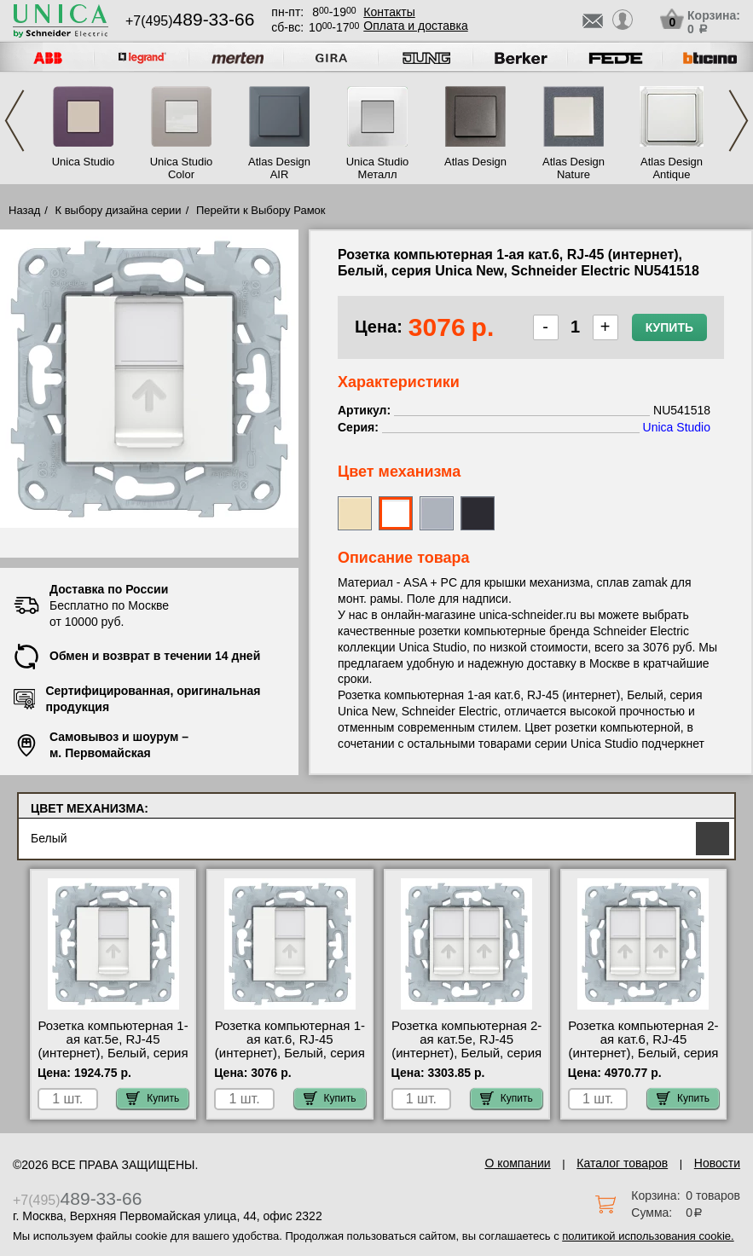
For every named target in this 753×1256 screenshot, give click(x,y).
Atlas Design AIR (279, 168)
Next (738, 121)
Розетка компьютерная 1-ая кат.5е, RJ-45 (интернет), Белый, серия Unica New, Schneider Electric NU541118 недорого (113, 1060)
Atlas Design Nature (573, 168)
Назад (24, 210)
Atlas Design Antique (671, 168)
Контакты (388, 12)
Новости (717, 1163)
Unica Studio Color (181, 168)
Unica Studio (83, 161)
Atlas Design (475, 161)
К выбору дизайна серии (118, 210)
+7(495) (189, 21)
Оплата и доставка (415, 25)
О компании (517, 1163)
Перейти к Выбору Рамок (261, 210)
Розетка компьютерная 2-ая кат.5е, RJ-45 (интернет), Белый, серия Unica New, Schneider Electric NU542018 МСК (466, 1053)
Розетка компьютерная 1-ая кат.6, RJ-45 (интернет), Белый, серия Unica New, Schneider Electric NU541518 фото (290, 1053)
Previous (14, 121)
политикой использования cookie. (647, 1236)
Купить (669, 327)
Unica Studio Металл (377, 168)
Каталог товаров (622, 1163)
